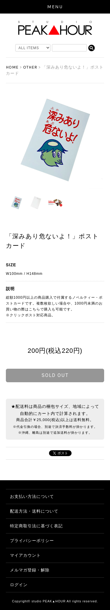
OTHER (30, 67)
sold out (55, 375)
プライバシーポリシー (32, 540)
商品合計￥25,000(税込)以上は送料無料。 (55, 420)
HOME (12, 67)
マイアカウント (25, 555)
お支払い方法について (32, 496)
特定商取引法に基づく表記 (36, 525)
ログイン (19, 584)
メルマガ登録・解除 (30, 570)
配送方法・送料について (34, 511)
